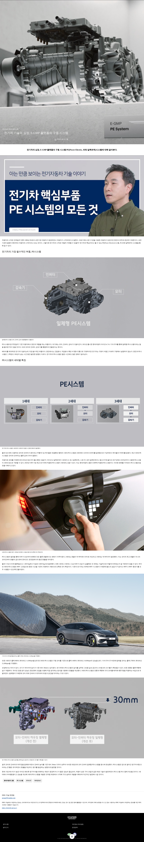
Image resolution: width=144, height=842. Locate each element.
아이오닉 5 (37, 780)
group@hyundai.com (8, 798)
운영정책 (75, 827)
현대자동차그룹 (62, 139)
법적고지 (6, 827)
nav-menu (72, 836)
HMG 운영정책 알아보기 (9, 808)
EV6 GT (28, 780)
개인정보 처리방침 (78, 824)
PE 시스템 (20, 780)
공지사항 (6, 824)
